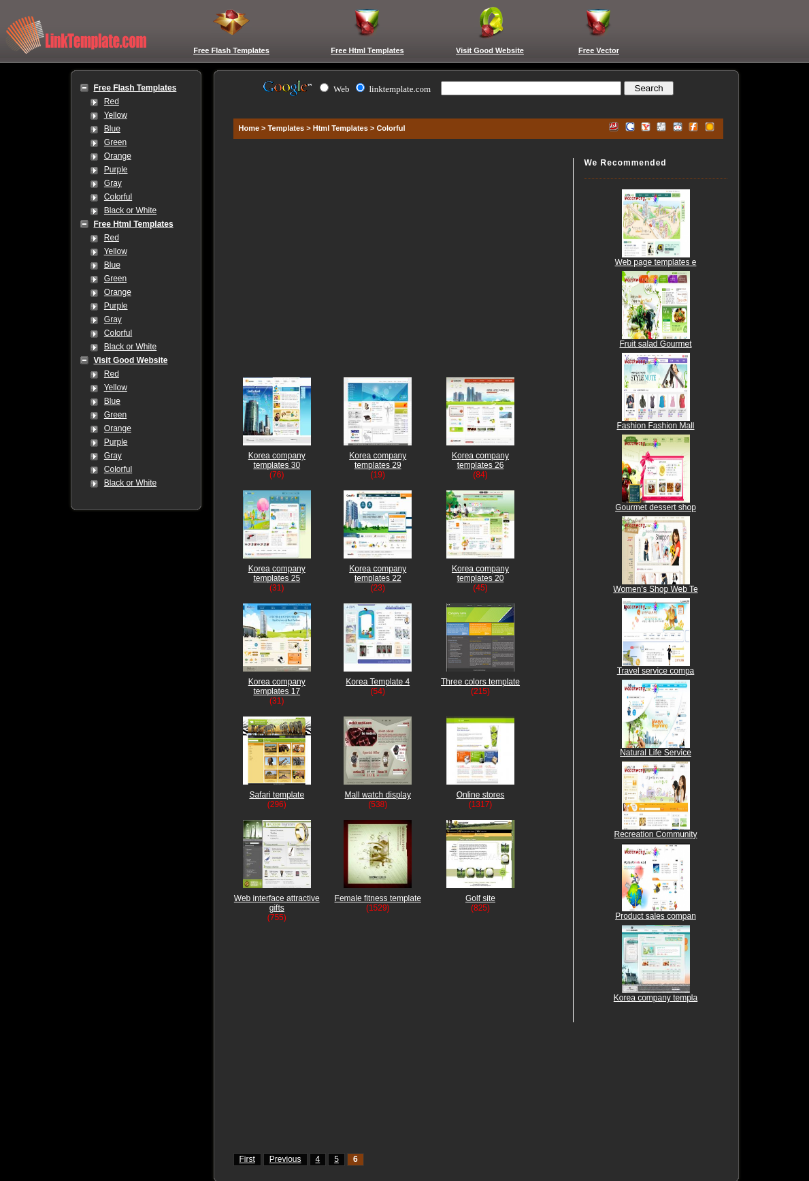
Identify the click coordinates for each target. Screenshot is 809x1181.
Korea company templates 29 (377, 460)
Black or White (130, 210)
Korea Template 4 (378, 682)
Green (115, 142)
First (247, 1159)
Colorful (118, 197)
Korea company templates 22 (377, 573)
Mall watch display (378, 795)
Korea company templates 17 (277, 686)
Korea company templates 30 (277, 460)
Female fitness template (378, 898)
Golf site (480, 898)
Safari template (276, 795)
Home (249, 128)
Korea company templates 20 (480, 573)
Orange (117, 156)
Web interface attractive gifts (277, 903)
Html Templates (340, 128)
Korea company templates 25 (277, 573)
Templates (286, 128)
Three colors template (480, 682)
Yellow (115, 115)
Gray (113, 183)
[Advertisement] (476, 104)
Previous (285, 1159)
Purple (116, 169)
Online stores (481, 795)
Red (111, 101)
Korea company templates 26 (480, 460)
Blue (112, 128)
